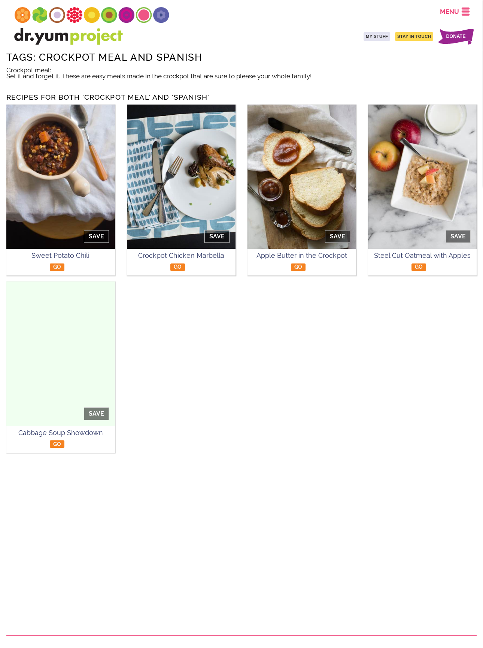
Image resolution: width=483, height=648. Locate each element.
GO (57, 266)
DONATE (455, 36)
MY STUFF (377, 36)
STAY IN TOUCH (414, 36)
